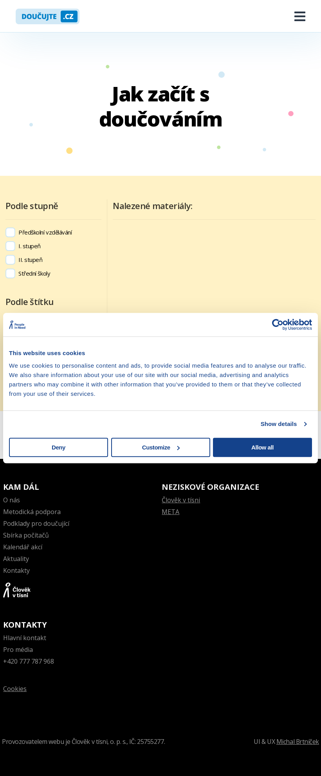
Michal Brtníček (297, 741)
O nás (11, 500)
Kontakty (16, 570)
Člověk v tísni (181, 500)
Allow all (262, 447)
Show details (279, 423)
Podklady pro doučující (36, 523)
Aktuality (16, 558)
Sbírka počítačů (26, 535)
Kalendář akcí (22, 547)
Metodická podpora (32, 511)
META (170, 511)
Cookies (15, 688)
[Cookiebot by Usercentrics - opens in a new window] (277, 324)
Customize (161, 447)
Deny (58, 447)
